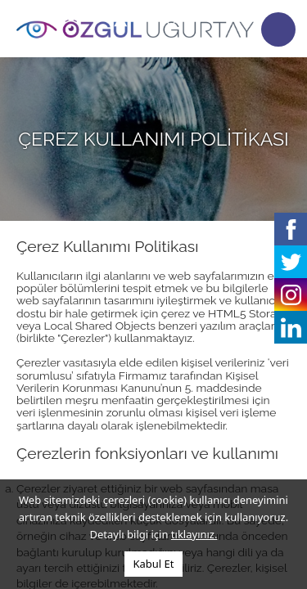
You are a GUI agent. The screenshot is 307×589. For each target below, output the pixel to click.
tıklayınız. (194, 534)
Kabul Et (153, 563)
